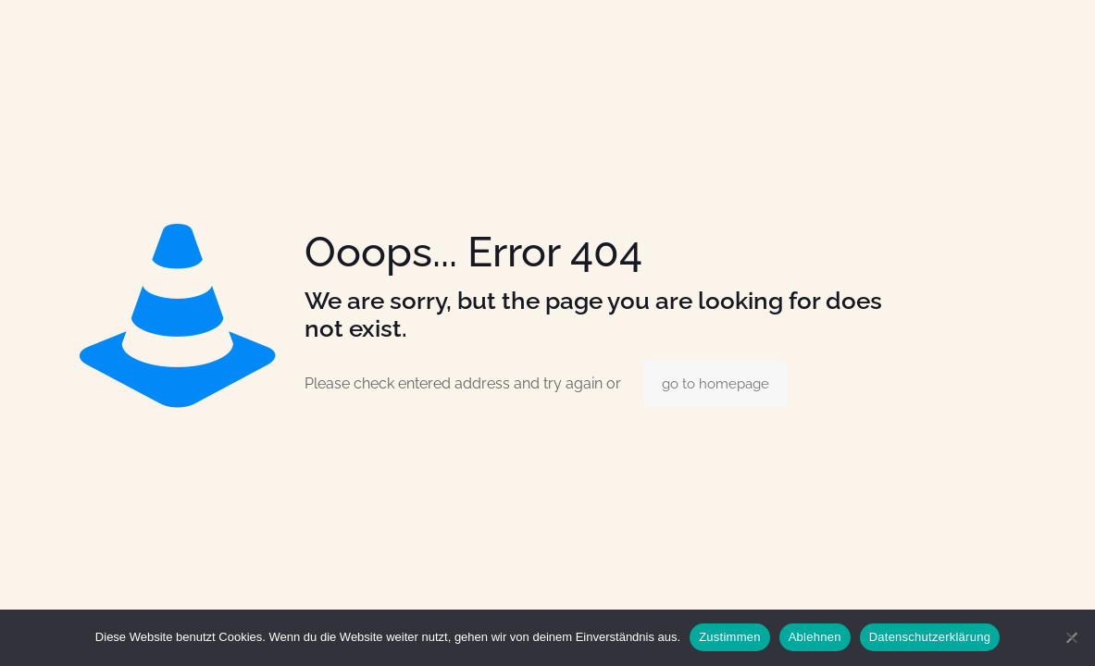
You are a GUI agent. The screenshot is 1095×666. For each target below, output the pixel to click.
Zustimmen (730, 637)
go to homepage (715, 384)
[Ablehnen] (1072, 637)
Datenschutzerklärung (929, 637)
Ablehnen (815, 637)
